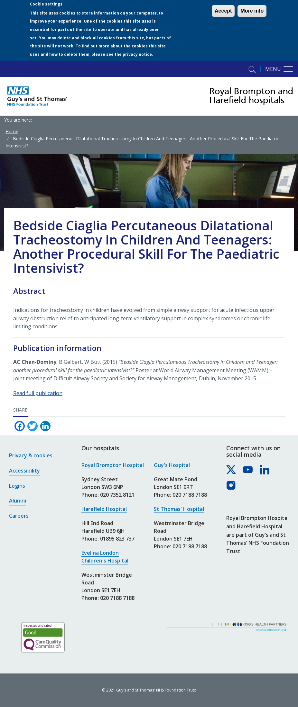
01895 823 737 (117, 538)
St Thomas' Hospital (179, 509)
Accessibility (24, 470)
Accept (223, 11)
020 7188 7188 (117, 598)
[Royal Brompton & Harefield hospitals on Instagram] (231, 485)
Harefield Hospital (104, 509)
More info (252, 11)
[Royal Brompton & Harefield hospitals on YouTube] (248, 469)
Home (11, 131)
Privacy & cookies (30, 455)
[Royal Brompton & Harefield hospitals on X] (231, 469)
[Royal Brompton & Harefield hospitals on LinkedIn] (265, 469)
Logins (17, 485)
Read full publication (37, 393)
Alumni (17, 500)
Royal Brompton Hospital (112, 465)
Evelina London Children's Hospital (104, 556)
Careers (19, 515)
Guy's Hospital (172, 465)
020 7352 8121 (117, 494)
